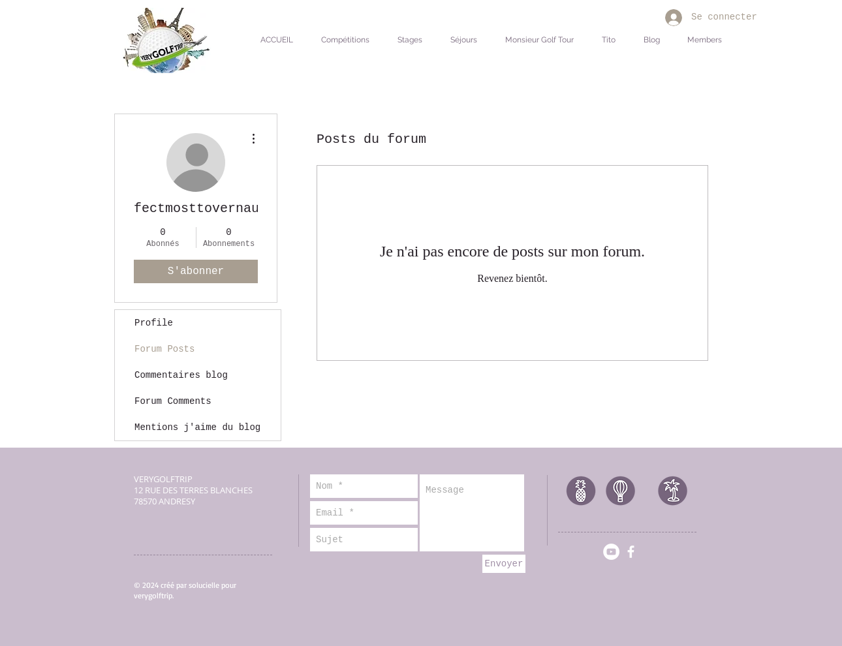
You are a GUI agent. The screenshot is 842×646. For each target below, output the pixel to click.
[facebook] (631, 552)
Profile (153, 323)
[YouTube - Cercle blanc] (611, 552)
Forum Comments (172, 401)
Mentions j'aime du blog (197, 427)
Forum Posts (164, 349)
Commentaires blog (181, 375)
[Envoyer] (503, 564)
